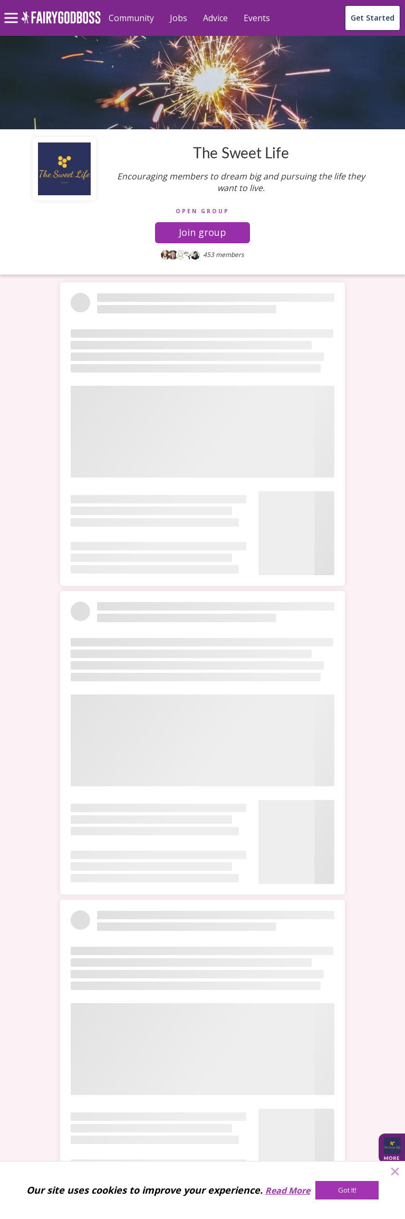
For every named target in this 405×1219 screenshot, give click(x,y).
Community (131, 18)
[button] (202, 232)
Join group (202, 232)
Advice (215, 18)
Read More (287, 1190)
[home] (61, 23)
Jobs (178, 18)
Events (257, 18)
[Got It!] (347, 1190)
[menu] (12, 9)
